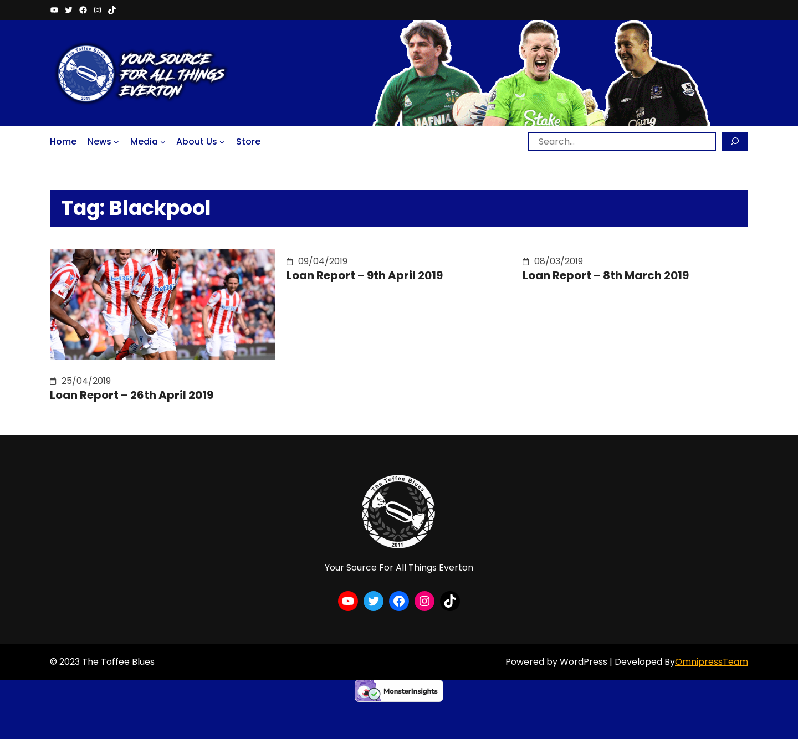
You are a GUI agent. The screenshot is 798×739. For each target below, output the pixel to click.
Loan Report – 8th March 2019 (606, 275)
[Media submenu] (163, 141)
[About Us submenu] (222, 141)
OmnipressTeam (711, 661)
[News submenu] (116, 141)
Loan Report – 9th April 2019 (365, 275)
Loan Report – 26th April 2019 (131, 395)
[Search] (735, 141)
